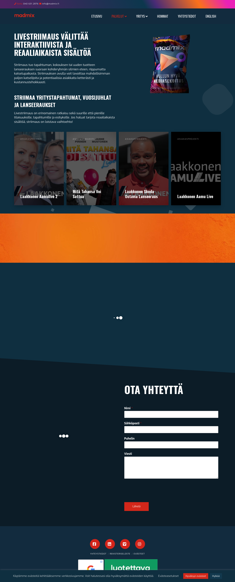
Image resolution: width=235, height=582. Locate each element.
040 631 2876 (31, 3)
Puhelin (129, 438)
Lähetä (137, 506)
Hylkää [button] (216, 576)
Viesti (128, 454)
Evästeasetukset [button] (168, 576)
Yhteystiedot (98, 553)
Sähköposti (133, 423)
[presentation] (152, 496)
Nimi (128, 408)
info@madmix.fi (50, 3)
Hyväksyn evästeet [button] (195, 576)
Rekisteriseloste (120, 553)
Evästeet (139, 553)
